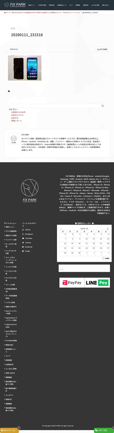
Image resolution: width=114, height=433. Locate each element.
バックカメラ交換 (11, 272)
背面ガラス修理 (11, 235)
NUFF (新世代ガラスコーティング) (11, 333)
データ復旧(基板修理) (11, 296)
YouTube (27, 238)
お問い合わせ (105, 5)
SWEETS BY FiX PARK (11, 325)
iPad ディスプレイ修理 (11, 312)
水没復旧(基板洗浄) (11, 290)
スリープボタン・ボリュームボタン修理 (11, 260)
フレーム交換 (10, 284)
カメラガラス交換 (11, 279)
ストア (71, 5)
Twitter (26, 242)
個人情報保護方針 (11, 389)
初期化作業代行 (11, 307)
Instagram (27, 234)
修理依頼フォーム (61, 5)
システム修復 (10, 302)
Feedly (26, 251)
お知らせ (14, 118)
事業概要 (9, 377)
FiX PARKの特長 (42, 5)
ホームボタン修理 (11, 245)
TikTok (26, 230)
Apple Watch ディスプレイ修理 (11, 319)
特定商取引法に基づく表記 (11, 382)
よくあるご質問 (95, 5)
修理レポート (16, 120)
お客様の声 (85, 5)
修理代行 (9, 399)
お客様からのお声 (18, 112)
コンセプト (9, 395)
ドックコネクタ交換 (11, 252)
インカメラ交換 (11, 267)
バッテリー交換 (11, 240)
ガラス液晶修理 (11, 231)
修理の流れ (52, 5)
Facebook (27, 247)
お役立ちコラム (17, 115)
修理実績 (77, 5)
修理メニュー (31, 5)
